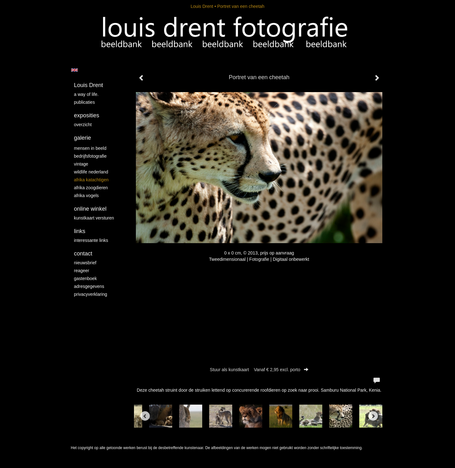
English (74, 70)
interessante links (91, 240)
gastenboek (85, 278)
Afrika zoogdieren (91, 187)
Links (79, 231)
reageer (81, 270)
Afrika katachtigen (91, 179)
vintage (81, 164)
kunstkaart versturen (94, 217)
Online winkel (90, 209)
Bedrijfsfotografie (90, 156)
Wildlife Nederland (91, 171)
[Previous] (145, 416)
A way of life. (86, 94)
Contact (83, 253)
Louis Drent (202, 6)
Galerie (82, 138)
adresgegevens (89, 286)
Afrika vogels (86, 195)
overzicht (83, 124)
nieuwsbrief (85, 262)
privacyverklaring (90, 294)
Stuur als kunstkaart (259, 369)
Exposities (86, 115)
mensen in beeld (90, 148)
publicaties (84, 102)
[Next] (373, 416)
